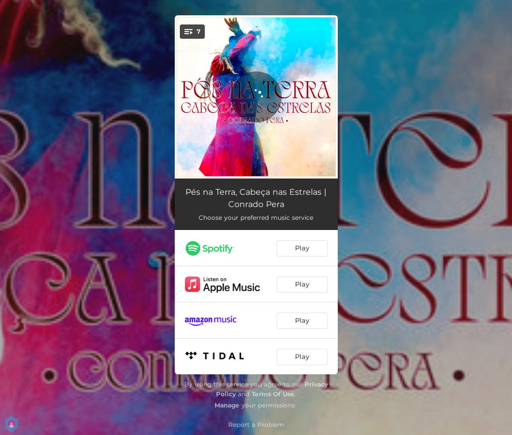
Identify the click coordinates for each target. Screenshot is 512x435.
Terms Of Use (273, 394)
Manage (226, 405)
